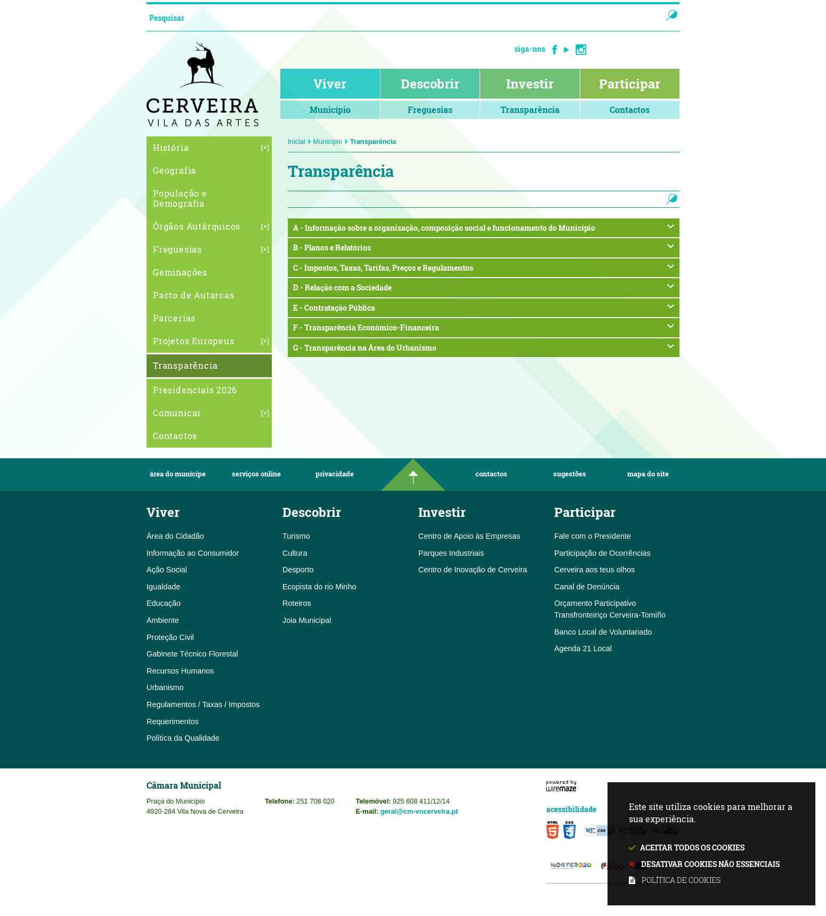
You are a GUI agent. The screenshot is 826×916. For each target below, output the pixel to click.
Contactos (491, 474)
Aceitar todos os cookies (692, 847)
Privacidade (334, 474)
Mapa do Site (648, 474)
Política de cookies (681, 880)
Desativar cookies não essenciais (710, 864)
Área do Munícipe (178, 474)
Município (330, 141)
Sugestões (569, 474)
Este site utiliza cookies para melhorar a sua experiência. (711, 844)
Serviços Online (256, 474)
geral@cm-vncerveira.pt (419, 811)
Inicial (299, 141)
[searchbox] (394, 17)
